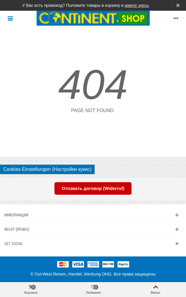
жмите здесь (137, 5)
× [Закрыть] (178, 5)
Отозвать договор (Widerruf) (93, 188)
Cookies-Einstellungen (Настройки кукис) (47, 169)
